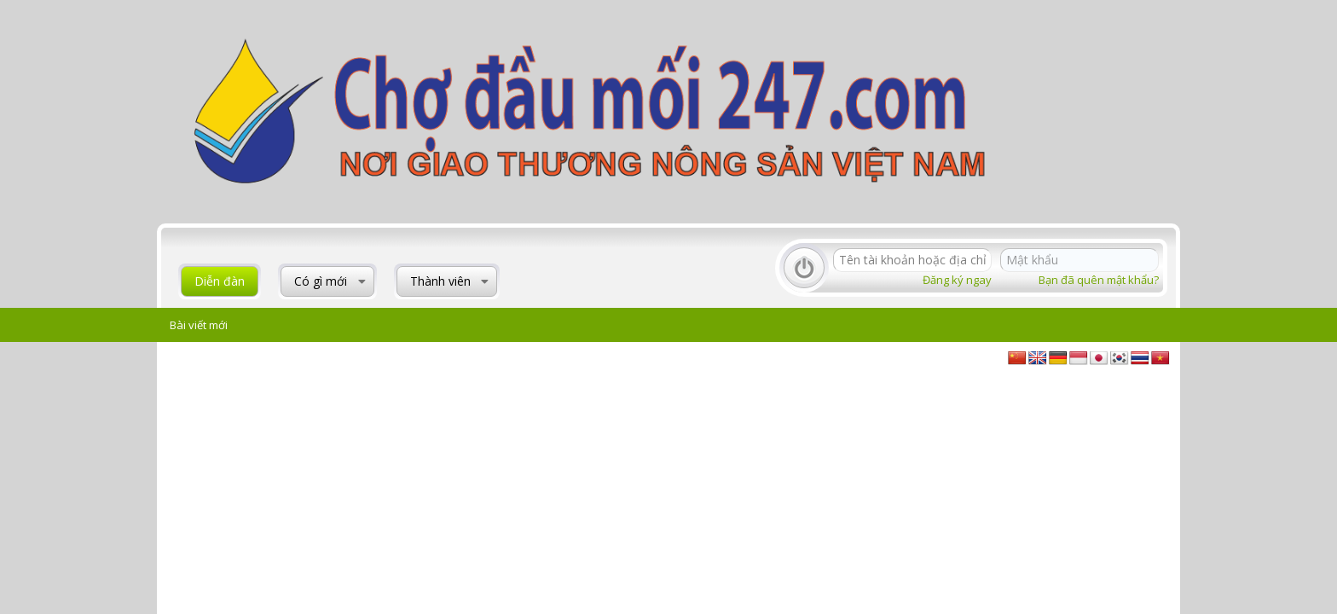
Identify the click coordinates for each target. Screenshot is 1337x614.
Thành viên (440, 281)
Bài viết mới (199, 325)
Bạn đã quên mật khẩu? (1099, 279)
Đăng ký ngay (957, 279)
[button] (361, 281)
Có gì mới (320, 281)
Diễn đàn (219, 281)
